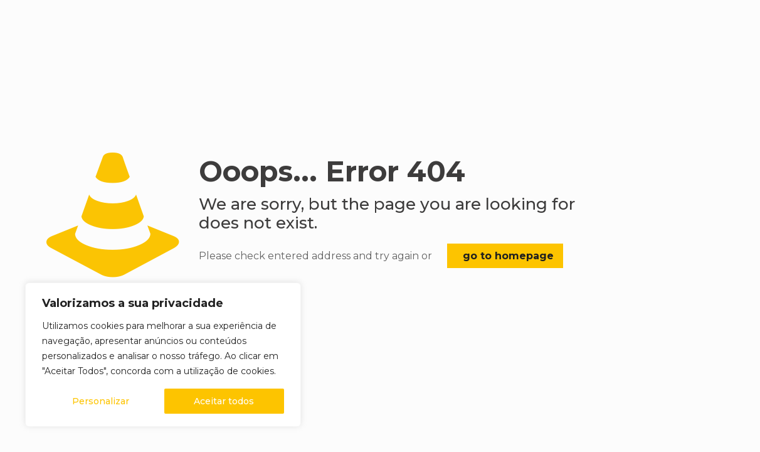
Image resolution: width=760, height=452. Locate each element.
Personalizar (100, 401)
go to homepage (508, 256)
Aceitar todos (224, 401)
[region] (163, 354)
